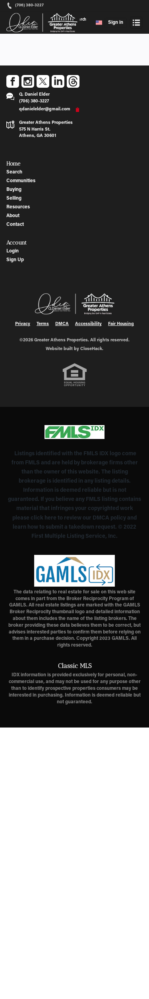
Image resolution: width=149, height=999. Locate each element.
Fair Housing (121, 324)
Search (80, 20)
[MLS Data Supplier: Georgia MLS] (75, 570)
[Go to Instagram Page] (27, 81)
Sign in (115, 22)
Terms (43, 324)
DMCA (62, 324)
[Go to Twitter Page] (43, 81)
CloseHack (91, 349)
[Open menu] (136, 22)
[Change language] (99, 22)
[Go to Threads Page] (73, 81)
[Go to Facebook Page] (12, 81)
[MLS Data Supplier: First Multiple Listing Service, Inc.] (74, 432)
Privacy (22, 324)
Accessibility (88, 324)
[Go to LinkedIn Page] (58, 81)
